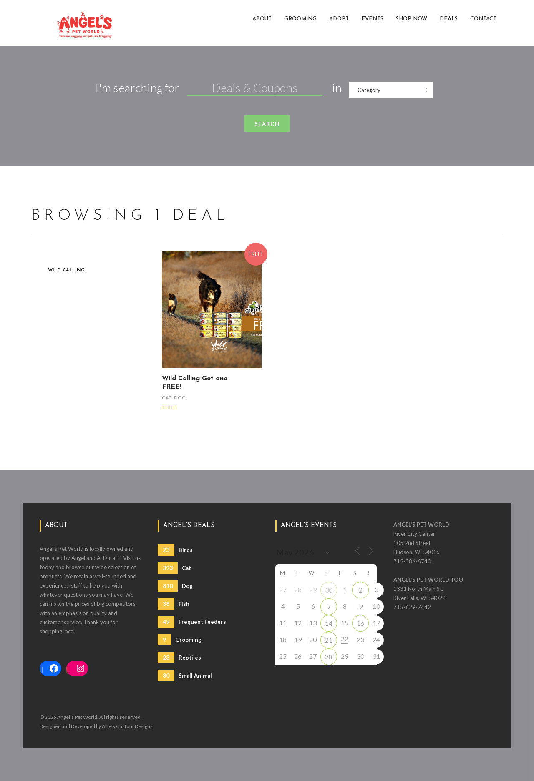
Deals (449, 19)
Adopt (339, 19)
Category (369, 90)
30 (328, 590)
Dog (180, 397)
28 (328, 656)
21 (328, 640)
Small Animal (185, 675)
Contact (483, 19)
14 (328, 623)
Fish (173, 604)
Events (372, 19)
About (262, 19)
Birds (175, 550)
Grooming (300, 19)
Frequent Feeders (192, 622)
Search (267, 124)
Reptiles (179, 657)
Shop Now (411, 19)
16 (360, 623)
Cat (166, 397)
